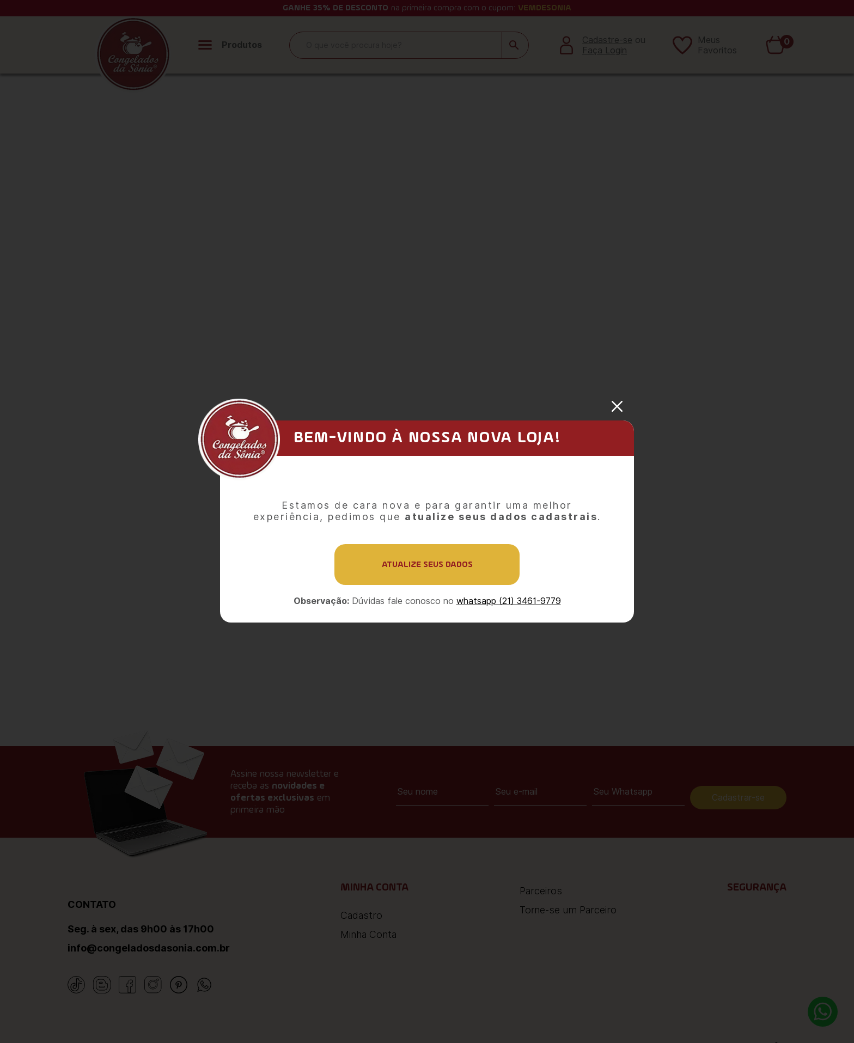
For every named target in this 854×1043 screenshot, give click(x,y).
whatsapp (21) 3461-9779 (508, 601)
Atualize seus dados (427, 564)
